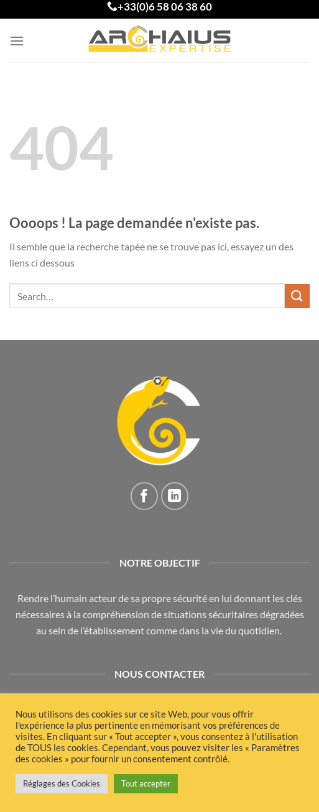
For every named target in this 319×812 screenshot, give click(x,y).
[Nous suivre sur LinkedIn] (175, 496)
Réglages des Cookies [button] (61, 783)
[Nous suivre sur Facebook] (145, 496)
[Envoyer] (297, 296)
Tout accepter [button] (145, 783)
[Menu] (16, 40)
